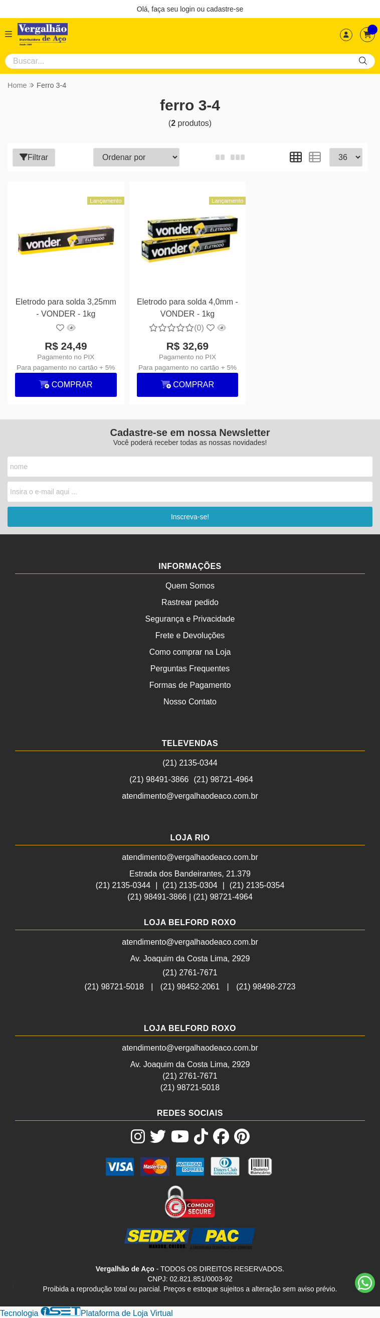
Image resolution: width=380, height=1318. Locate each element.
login (188, 9)
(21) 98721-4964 (223, 779)
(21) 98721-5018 (113, 986)
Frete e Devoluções (190, 635)
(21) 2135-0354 (257, 885)
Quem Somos (190, 585)
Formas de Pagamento (190, 685)
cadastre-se (225, 9)
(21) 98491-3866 (158, 779)
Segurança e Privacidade (190, 619)
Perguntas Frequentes (190, 668)
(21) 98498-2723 (265, 986)
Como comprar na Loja (190, 652)
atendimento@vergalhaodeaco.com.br (190, 796)
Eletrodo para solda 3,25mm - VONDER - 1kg (66, 308)
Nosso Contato (190, 701)
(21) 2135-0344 (189, 763)
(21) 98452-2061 (190, 986)
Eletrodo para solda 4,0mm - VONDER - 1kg (187, 308)
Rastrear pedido (190, 602)
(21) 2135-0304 (189, 885)
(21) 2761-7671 (189, 972)
